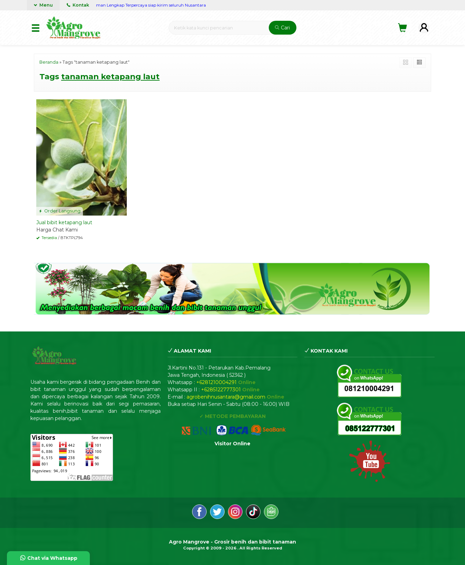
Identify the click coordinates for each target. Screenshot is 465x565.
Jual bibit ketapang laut (64, 222)
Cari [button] (282, 28)
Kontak (78, 5)
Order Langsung (59, 210)
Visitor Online (232, 443)
